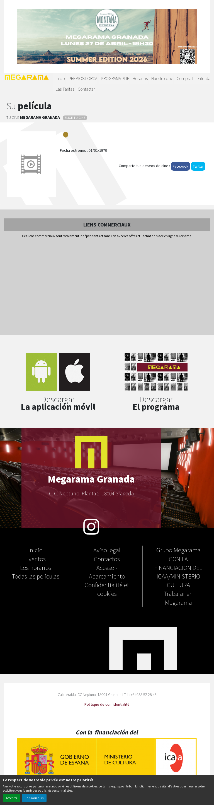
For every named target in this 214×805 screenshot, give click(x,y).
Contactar (86, 89)
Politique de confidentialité (107, 704)
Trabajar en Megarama (178, 597)
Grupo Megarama (178, 550)
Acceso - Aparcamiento (107, 571)
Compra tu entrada (193, 78)
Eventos (35, 559)
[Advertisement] (107, 287)
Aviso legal (106, 550)
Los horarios (35, 567)
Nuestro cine (162, 78)
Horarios (140, 78)
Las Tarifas (65, 89)
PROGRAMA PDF (115, 78)
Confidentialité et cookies (107, 588)
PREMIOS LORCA (83, 78)
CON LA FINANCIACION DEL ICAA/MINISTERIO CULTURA (178, 572)
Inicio (60, 78)
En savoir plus (34, 798)
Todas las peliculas (35, 576)
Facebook (180, 166)
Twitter (198, 166)
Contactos (107, 559)
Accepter (11, 798)
